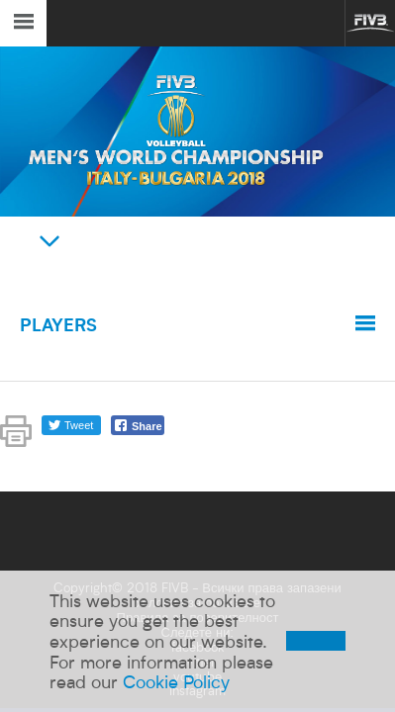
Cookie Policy (176, 681)
